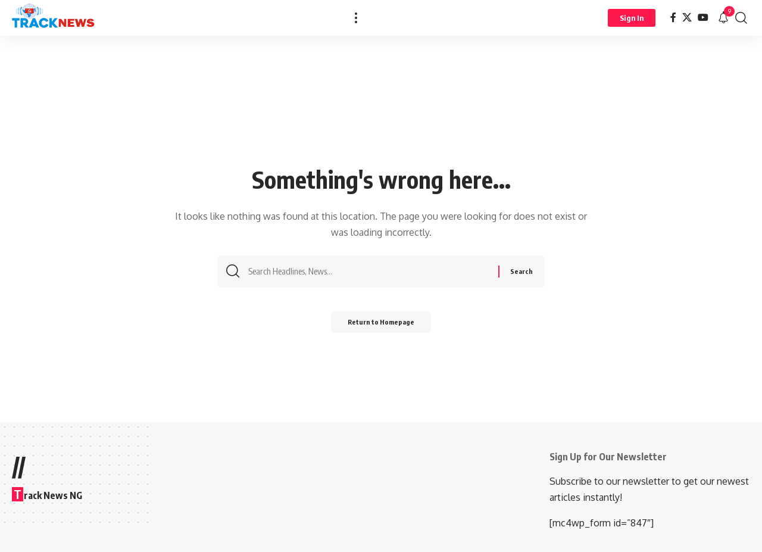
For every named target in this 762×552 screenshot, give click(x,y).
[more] (356, 18)
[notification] (723, 17)
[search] (741, 18)
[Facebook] (673, 18)
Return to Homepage (381, 326)
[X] (687, 18)
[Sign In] (631, 18)
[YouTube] (703, 18)
